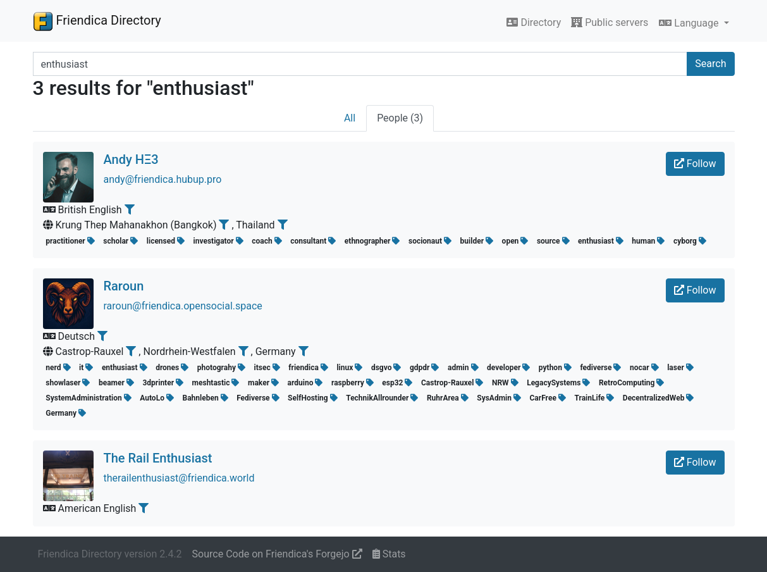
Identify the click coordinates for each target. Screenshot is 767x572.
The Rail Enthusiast (158, 458)
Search (710, 64)
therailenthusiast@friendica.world (179, 478)
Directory (533, 22)
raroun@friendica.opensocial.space (183, 306)
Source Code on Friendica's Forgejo (277, 554)
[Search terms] (360, 64)
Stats (389, 554)
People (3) (400, 118)
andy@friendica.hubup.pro (163, 179)
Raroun (124, 286)
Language (690, 23)
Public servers (609, 22)
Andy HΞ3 (131, 159)
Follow (695, 164)
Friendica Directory (97, 21)
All (349, 118)
